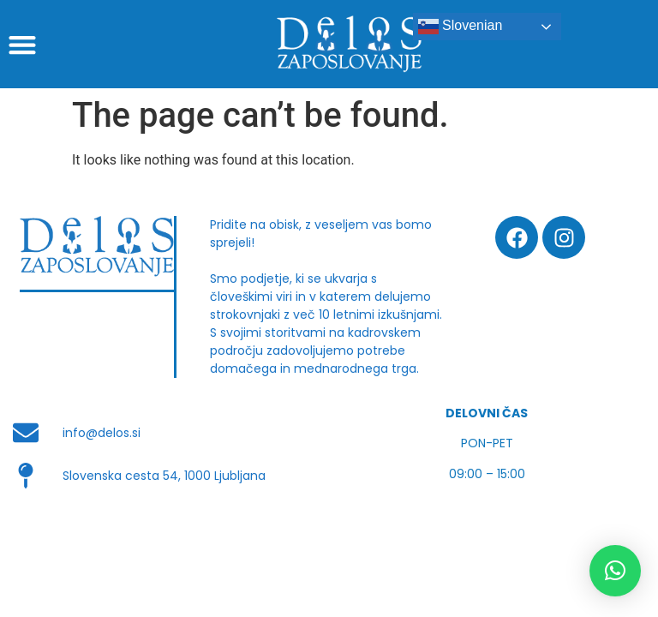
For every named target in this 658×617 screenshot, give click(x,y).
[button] (22, 44)
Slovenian (460, 26)
